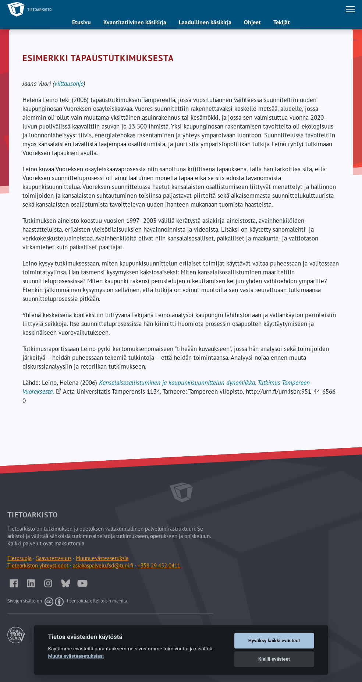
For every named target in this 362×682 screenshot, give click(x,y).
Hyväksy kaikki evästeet (274, 640)
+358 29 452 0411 (159, 565)
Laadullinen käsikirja (205, 22)
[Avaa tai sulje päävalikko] (350, 9)
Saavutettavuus (53, 558)
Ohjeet (252, 22)
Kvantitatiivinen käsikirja (134, 22)
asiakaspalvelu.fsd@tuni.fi (103, 565)
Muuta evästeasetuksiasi (76, 656)
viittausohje (69, 84)
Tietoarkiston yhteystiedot (37, 565)
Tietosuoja (19, 558)
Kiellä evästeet (274, 659)
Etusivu (81, 22)
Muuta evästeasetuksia (102, 558)
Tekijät (281, 22)
